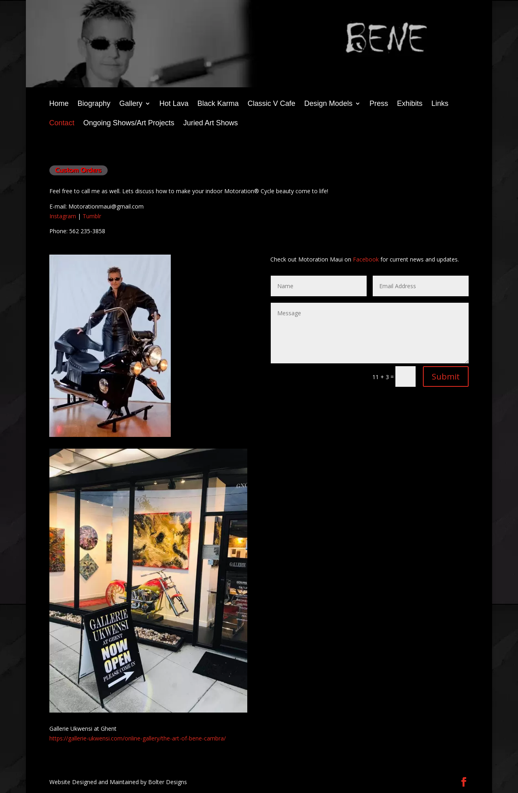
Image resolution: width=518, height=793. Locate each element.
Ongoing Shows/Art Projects (128, 123)
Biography (94, 104)
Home (59, 104)
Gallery (130, 104)
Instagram (62, 216)
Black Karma (218, 104)
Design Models (328, 104)
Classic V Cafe (271, 104)
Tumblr (92, 216)
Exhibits (409, 104)
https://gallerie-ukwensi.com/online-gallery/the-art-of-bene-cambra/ (137, 738)
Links (439, 104)
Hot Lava (174, 104)
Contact (61, 123)
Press (378, 104)
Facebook (366, 259)
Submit (446, 376)
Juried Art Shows (210, 123)
